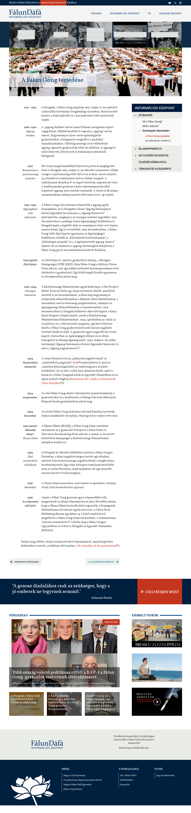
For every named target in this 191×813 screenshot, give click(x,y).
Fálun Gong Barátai (72, 789)
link (76, 363)
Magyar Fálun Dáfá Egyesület (77, 784)
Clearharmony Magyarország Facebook (82, 780)
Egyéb (158, 769)
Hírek (65, 769)
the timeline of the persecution (97, 546)
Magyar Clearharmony (74, 775)
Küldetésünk (126, 780)
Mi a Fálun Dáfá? (128, 775)
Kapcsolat (125, 784)
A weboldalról (129, 769)
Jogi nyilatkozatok (165, 775)
